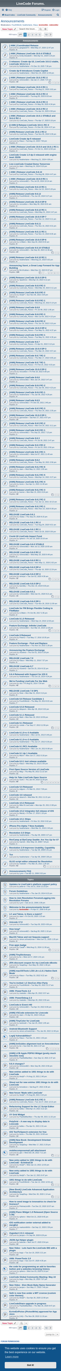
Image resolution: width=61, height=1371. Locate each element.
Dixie (21, 693)
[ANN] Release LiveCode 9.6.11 (25, 223)
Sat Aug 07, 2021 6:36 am (40, 1087)
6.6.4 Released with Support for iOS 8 (28, 674)
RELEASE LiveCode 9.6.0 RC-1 (25, 560)
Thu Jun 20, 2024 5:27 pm (41, 196)
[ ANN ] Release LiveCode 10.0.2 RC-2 (28, 109)
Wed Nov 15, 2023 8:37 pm (42, 270)
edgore (22, 789)
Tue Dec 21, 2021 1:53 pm (36, 1038)
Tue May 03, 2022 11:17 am (42, 985)
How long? (14, 929)
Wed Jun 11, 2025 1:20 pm (47, 939)
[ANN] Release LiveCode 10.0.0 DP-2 (27, 369)
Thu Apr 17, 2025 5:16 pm (45, 120)
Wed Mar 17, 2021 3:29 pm (39, 1145)
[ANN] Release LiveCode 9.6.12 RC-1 (28, 210)
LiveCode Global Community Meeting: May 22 (32, 1277)
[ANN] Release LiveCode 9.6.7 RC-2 (27, 355)
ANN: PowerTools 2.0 (20, 1258)
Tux (11, 854)
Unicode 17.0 (15, 922)
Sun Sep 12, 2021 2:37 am (44, 1058)
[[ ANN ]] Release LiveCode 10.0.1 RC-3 (29, 125)
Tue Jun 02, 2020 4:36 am (37, 576)
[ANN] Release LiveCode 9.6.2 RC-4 (27, 482)
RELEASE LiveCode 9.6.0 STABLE (26, 544)
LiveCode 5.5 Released (21, 787)
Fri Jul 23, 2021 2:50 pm (44, 447)
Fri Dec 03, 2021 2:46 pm (41, 403)
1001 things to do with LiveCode (25, 1180)
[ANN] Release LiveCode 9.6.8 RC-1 (27, 335)
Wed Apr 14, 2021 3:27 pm (45, 477)
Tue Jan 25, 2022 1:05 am (38, 1023)
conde (21, 725)
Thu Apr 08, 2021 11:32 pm (45, 1117)
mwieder (22, 864)
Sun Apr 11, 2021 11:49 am (36, 484)
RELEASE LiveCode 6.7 (21, 666)
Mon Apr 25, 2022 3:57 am (38, 993)
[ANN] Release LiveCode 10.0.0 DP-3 (27, 349)
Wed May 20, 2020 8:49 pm (42, 555)
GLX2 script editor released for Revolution (30, 861)
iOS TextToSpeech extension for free (28, 1132)
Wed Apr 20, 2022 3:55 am (38, 1000)
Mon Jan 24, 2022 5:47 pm (41, 380)
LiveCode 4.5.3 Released (21, 803)
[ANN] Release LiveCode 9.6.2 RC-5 (27, 475)
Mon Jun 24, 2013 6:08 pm (42, 749)
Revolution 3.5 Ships (19, 833)
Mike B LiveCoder (26, 805)
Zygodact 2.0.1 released (21, 1233)
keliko (21, 1109)
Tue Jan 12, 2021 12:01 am (42, 1182)
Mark (21, 717)
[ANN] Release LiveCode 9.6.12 (25, 194)
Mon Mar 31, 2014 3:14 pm (36, 693)
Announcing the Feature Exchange (27, 650)
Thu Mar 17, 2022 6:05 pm (45, 358)
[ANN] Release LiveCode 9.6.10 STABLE (29, 248)
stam (21, 166)
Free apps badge (17, 945)
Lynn (21, 873)
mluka (21, 517)
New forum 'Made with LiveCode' (26, 1093)
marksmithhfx (24, 1227)
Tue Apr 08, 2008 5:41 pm (41, 850)
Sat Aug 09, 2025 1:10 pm (41, 931)
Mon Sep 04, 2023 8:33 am (38, 242)
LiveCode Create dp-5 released (25, 139)
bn (20, 957)
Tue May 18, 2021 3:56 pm (45, 462)
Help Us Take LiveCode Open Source (28, 777)
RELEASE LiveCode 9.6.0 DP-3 (25, 574)
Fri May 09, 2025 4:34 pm (45, 104)
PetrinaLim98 (24, 1206)
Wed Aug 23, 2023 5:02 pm (42, 260)
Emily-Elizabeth (25, 56)
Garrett (22, 842)
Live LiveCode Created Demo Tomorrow (29, 164)
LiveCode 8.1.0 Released (21, 618)
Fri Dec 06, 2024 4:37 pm (45, 127)
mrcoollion (23, 204)
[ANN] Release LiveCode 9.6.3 (24, 438)
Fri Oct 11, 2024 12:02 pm (45, 149)
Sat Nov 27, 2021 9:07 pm (40, 417)
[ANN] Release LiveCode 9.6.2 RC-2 (27, 499)
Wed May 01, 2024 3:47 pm (46, 212)
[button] (20, 35)
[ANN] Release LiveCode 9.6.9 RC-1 (27, 300)
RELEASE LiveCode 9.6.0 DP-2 (25, 583)
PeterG (22, 637)
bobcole (22, 1242)
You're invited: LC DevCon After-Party (28, 983)
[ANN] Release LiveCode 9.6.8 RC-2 (27, 321)
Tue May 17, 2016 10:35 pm (38, 637)
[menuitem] (8, 10)
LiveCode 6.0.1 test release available (27, 761)
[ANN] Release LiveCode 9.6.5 (24, 400)
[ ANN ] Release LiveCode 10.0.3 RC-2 (28, 77)
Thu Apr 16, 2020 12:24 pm (46, 569)
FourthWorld (16, 25)
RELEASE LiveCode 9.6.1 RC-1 (25, 529)
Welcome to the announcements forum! (29, 907)
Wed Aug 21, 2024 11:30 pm (38, 947)
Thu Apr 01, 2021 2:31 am (36, 1126)
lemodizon (23, 1087)
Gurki (21, 780)
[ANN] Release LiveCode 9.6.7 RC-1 (27, 362)
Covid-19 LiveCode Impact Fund (25, 536)
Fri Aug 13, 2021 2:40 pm (37, 1076)
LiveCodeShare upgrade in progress (27, 1303)
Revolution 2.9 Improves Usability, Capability (32, 847)
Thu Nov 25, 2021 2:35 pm (45, 411)
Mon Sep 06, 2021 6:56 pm (41, 1066)
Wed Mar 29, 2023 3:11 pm (46, 288)
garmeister (23, 417)
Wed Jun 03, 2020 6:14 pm (37, 1271)
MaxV (21, 755)
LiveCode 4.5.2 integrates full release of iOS (31, 811)
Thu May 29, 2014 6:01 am (42, 701)
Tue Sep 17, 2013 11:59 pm (37, 725)
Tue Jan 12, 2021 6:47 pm (37, 1175)
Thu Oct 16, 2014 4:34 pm (41, 676)
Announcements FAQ (20, 871)
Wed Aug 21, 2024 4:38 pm (42, 159)
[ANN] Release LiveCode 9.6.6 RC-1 (27, 392)
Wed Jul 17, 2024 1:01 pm (33, 957)
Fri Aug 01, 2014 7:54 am (34, 683)
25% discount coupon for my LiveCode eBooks (33, 963)
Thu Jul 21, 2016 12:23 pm (37, 886)
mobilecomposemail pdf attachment (27, 1150)
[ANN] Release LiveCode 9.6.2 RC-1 (27, 506)
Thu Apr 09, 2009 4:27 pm (41, 835)
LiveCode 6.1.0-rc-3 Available (24, 732)
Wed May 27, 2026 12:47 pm (42, 48)
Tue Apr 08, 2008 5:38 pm (41, 857)
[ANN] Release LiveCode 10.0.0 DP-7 (27, 217)
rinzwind (22, 652)
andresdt (22, 1023)
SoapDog (23, 965)
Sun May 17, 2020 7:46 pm (37, 1287)
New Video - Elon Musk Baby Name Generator (32, 1285)
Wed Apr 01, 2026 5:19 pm (44, 56)
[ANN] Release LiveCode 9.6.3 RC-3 (27, 1099)
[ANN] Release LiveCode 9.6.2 (24, 460)
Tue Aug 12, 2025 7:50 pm (36, 141)
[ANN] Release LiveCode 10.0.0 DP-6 (27, 239)
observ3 (22, 797)
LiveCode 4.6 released (20, 795)
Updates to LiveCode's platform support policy (33, 884)
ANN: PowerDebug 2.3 (20, 998)
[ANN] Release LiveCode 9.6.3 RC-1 (27, 452)
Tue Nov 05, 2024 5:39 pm (45, 134)
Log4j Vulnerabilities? (20, 1035)
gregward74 (24, 48)
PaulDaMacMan (25, 1058)
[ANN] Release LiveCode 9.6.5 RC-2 (27, 423)
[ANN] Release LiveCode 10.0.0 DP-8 (27, 202)
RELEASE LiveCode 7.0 (21, 658)
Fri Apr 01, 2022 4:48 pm (35, 1015)
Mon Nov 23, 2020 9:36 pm (46, 509)
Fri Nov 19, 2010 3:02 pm (41, 821)
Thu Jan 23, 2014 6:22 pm (41, 893)
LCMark (22, 242)
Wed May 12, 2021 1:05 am (36, 469)
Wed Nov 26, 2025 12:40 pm (42, 73)
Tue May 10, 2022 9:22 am (36, 975)
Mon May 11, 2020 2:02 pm (46, 563)
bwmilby (22, 586)
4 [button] (36, 34)
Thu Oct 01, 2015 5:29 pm (38, 652)
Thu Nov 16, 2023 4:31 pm (45, 226)
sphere (22, 538)
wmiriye (22, 576)
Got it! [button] (30, 1365)
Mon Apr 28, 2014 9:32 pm (38, 709)
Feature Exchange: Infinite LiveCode (27, 625)
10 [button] (46, 34)
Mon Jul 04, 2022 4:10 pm (45, 317)
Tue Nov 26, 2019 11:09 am (46, 604)
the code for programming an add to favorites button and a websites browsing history (32, 1267)
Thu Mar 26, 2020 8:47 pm (44, 1306)
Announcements (12, 21)
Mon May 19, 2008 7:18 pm (38, 842)
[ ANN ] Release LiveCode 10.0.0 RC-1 (28, 179)
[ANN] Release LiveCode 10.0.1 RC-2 (28, 132)
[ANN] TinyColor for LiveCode (24, 1021)
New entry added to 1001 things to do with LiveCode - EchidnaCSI (30, 1161)
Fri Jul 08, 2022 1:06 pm (44, 310)
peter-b (22, 886)
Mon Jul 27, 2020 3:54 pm (38, 1242)
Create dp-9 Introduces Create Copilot (28, 71)
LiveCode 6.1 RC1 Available (23, 746)
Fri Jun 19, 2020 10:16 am (37, 538)
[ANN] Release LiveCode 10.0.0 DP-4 (27, 328)
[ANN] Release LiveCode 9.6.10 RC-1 (28, 257)
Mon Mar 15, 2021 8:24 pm (37, 492)
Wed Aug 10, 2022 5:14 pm (46, 303)
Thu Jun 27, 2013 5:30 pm (41, 742)
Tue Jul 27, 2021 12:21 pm (45, 1102)
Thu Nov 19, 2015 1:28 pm (41, 645)
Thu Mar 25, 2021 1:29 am (38, 864)
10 (54, 273)
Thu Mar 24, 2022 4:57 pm (45, 351)
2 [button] (28, 34)
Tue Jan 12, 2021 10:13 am (46, 502)
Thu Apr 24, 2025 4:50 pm (45, 111)
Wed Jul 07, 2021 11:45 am (42, 454)
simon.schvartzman (27, 939)
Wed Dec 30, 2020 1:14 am (40, 1194)
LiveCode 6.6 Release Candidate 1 (26, 699)
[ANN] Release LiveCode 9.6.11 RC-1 (28, 231)
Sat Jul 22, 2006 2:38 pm (35, 903)
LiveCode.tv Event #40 (20, 1004)
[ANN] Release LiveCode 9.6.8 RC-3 (27, 314)
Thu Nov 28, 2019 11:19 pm (36, 1316)
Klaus (35, 25)
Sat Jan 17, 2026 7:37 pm (41, 80)
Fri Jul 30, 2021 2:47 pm (44, 440)
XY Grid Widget (17, 1114)
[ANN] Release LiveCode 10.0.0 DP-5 (27, 277)
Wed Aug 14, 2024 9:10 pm (36, 166)
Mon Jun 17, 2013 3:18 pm (36, 755)
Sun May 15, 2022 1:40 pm (39, 965)
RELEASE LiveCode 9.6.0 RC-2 (25, 552)
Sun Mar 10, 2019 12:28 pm (42, 628)
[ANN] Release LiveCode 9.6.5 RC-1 (27, 430)
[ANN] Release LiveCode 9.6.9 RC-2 (27, 292)
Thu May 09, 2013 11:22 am (36, 772)
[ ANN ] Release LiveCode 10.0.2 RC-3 (28, 102)
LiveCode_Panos (26, 89)
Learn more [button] (12, 1356)
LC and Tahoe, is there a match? (25, 914)
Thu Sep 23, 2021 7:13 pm (41, 432)
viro (20, 683)
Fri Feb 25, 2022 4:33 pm (45, 365)
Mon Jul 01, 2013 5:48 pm (41, 735)
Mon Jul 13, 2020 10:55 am (41, 546)
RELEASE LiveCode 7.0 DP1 (23, 691)
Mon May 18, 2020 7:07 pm (36, 1279)
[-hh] (21, 1316)
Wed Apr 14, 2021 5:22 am (36, 1109)
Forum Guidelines (18, 891)
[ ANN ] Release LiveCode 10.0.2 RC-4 (28, 94)
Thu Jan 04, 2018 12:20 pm (37, 780)
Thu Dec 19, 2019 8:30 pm (38, 586)
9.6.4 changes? (17, 1064)
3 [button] (32, 34)
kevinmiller (43, 25)
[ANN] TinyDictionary (20, 955)
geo (20, 1153)
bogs (21, 1253)
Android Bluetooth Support (23, 1029)
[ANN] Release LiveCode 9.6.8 (24, 307)
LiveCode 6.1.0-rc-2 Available (24, 739)
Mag (21, 772)
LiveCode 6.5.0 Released (21, 707)
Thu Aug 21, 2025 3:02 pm (45, 89)
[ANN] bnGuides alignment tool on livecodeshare (34, 1044)
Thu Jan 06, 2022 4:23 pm (45, 388)
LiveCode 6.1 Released (21, 723)
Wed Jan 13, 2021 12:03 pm (38, 1165)
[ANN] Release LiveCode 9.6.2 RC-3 (27, 490)
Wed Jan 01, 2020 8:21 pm (41, 594)
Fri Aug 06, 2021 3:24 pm (37, 1095)
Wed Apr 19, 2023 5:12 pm (39, 280)
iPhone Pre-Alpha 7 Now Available (26, 826)
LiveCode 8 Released (20, 635)
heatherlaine (27, 25)
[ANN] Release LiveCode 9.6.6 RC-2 (27, 385)
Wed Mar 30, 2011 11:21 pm (39, 797)
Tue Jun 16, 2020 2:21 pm (35, 1253)
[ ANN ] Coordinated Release (23, 45)
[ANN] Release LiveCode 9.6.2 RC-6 (27, 467)
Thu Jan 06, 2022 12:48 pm (48, 1031)
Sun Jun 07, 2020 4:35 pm (35, 1261)
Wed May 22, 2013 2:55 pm (37, 764)
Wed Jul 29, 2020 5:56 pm (45, 532)
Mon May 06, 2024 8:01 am (40, 204)
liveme (22, 492)
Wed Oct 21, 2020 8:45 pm (37, 1217)
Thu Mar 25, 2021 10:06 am (37, 1134)
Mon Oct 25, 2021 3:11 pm (45, 426)
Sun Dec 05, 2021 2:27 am (34, 1046)
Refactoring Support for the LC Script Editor (31, 1106)
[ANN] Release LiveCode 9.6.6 (24, 377)
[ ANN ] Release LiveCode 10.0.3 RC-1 (28, 87)
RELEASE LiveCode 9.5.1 (22, 591)
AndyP (22, 295)
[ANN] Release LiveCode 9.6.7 (24, 342)
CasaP (22, 947)
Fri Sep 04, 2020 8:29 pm (37, 1235)
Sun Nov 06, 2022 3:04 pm (37, 295)
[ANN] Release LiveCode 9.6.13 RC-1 (28, 187)
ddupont (22, 709)
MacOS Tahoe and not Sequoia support (29, 937)
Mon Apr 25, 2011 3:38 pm (46, 805)
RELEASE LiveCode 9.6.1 (22, 514)
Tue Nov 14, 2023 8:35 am (45, 234)
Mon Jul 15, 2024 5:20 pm (45, 189)
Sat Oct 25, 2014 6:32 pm (38, 668)
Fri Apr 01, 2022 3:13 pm (45, 344)
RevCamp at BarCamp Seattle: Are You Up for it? (34, 839)
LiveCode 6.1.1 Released (21, 715)
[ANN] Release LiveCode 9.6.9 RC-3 (27, 285)
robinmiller (53, 25)
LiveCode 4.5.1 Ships (20, 819)
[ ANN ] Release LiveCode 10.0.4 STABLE (30, 53)
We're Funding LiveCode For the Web (28, 681)
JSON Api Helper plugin (21, 1240)
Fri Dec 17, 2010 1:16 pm (37, 813)
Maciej (22, 813)
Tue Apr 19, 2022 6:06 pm (41, 1007)
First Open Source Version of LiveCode (29, 769)
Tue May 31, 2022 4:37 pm (45, 330)
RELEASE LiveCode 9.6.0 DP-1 (25, 601)
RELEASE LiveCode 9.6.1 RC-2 (25, 522)
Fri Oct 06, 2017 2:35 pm (37, 613)
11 (58, 273)
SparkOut (23, 280)
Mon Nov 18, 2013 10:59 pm (36, 717)
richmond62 (24, 80)
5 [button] (39, 34)
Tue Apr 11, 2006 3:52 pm (35, 873)
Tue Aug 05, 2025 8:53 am (41, 96)
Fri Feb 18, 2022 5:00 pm (40, 372)
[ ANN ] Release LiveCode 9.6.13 (25, 172)
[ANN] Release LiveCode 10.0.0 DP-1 (27, 415)
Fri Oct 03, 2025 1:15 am (35, 916)
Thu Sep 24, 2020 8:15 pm (36, 517)
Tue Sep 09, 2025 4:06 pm (41, 924)
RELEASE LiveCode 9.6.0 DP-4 (25, 567)
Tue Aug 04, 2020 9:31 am (45, 525)
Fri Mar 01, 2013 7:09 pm (37, 789)
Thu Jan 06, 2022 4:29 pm (41, 395)
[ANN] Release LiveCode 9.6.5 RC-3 (27, 408)
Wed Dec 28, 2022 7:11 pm (35, 1153)
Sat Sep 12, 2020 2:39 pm (42, 1227)
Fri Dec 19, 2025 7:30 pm (41, 66)
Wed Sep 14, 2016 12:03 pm (42, 621)
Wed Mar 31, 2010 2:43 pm (42, 828)
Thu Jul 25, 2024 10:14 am (41, 181)
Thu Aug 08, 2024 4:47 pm (45, 174)
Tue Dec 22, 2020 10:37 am (43, 1206)
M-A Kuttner (24, 270)
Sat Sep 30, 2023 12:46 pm (42, 250)
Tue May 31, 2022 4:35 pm (45, 337)
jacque (22, 1235)
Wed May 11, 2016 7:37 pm (37, 660)
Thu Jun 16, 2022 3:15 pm (45, 323)
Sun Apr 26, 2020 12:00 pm (37, 1298)
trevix (21, 484)
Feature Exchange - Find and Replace (28, 643)
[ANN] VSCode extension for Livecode (28, 1013)
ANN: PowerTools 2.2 (20, 991)
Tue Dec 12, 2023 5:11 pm (45, 219)
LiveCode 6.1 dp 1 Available (23, 753)
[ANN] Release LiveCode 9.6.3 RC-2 (27, 445)
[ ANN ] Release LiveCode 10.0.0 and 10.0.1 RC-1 (34, 147)
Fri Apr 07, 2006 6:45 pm (40, 909)
